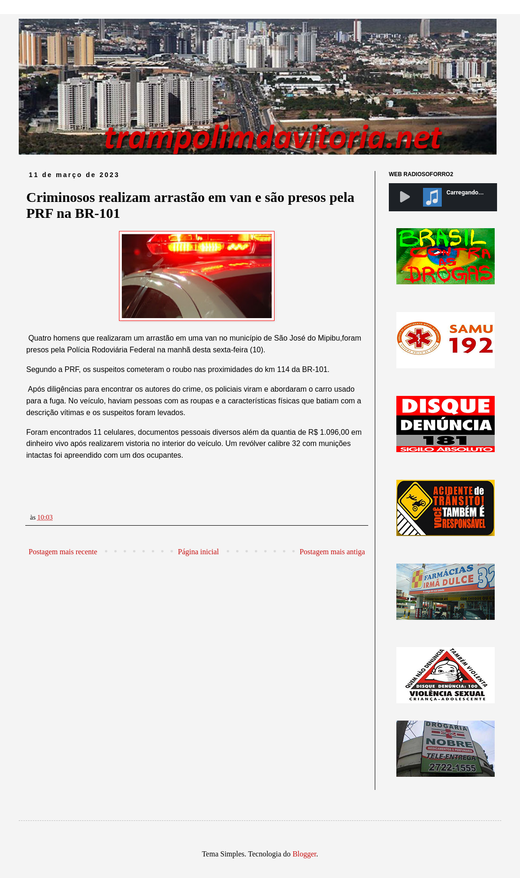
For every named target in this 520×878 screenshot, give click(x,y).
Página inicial (198, 552)
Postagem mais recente (63, 552)
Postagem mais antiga (332, 552)
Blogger (304, 854)
